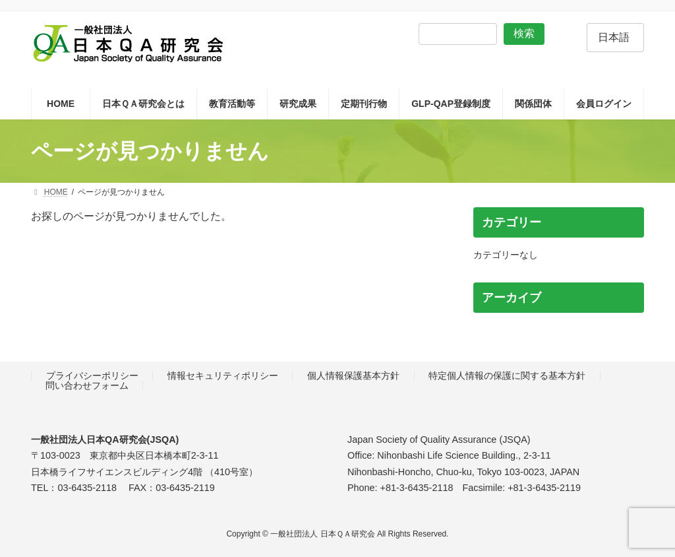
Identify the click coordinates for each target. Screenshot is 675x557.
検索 (524, 33)
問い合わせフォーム (87, 385)
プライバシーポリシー (92, 376)
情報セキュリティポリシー (222, 376)
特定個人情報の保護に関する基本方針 (506, 376)
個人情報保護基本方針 (353, 376)
